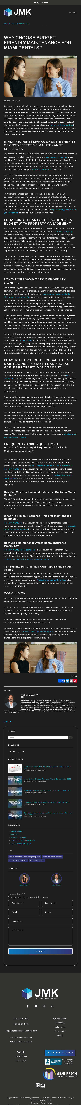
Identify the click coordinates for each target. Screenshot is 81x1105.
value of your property (42, 170)
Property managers (13, 469)
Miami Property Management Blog (17, 23)
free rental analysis (60, 1053)
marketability (26, 340)
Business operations (18, 837)
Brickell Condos (17, 831)
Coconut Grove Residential (21, 843)
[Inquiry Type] (40, 921)
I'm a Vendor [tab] (44, 897)
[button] (10, 751)
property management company (38, 631)
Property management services (51, 580)
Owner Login (21, 1061)
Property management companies (20, 550)
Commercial (60, 1031)
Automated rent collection (18, 860)
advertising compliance (32, 857)
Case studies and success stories (23, 840)
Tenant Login (21, 1056)
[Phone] (57, 912)
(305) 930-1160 (41, 2)
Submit (40, 951)
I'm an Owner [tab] (16, 897)
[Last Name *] (57, 903)
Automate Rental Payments (52, 857)
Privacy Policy (46, 1099)
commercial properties (56, 157)
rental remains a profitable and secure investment (27, 559)
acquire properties (15, 857)
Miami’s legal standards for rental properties (50, 466)
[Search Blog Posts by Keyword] (38, 737)
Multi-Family (60, 1027)
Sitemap (34, 1099)
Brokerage (15, 834)
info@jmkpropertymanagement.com (21, 1031)
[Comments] (40, 936)
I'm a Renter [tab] (30, 897)
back (7, 721)
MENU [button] (73, 12)
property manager (65, 231)
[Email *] (23, 912)
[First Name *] (23, 903)
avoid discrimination (37, 860)
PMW (49, 1096)
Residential (60, 1023)
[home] (18, 12)
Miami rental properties (62, 125)
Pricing (60, 1035)
